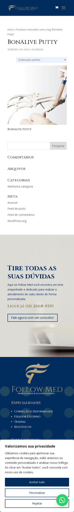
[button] (62, 500)
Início (10, 29)
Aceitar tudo (37, 482)
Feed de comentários (21, 215)
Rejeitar (37, 503)
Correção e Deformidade (33, 411)
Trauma (19, 422)
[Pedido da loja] (41, 60)
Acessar (12, 202)
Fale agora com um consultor (32, 317)
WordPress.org (16, 221)
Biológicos (22, 427)
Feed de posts (16, 208)
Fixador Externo (27, 416)
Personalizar (37, 493)
